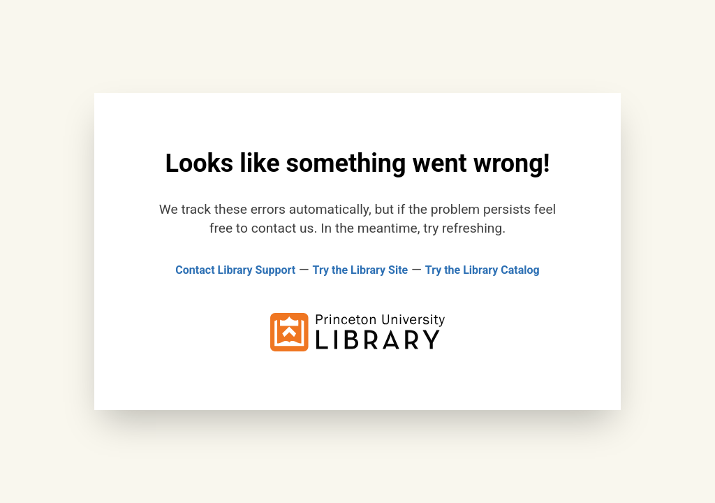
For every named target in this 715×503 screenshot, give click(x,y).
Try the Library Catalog (482, 270)
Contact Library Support (235, 270)
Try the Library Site (360, 270)
